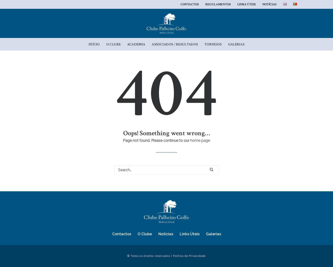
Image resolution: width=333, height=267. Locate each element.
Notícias (269, 4)
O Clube (113, 44)
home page (200, 140)
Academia (136, 44)
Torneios (213, 44)
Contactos (190, 4)
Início (94, 44)
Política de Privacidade (189, 256)
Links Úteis (246, 4)
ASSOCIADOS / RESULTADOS (175, 44)
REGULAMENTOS (218, 4)
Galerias (236, 44)
